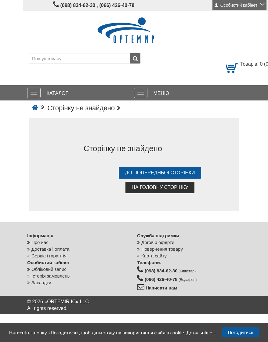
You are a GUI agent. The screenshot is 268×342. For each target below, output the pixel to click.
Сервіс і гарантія (49, 255)
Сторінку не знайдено (81, 108)
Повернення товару (162, 249)
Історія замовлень (50, 275)
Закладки (41, 282)
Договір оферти (157, 242)
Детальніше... (201, 332)
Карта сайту (154, 255)
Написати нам (160, 287)
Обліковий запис (49, 269)
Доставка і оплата (50, 249)
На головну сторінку (160, 187)
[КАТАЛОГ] (34, 93)
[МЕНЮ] (140, 93)
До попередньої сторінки (160, 172)
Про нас (40, 242)
